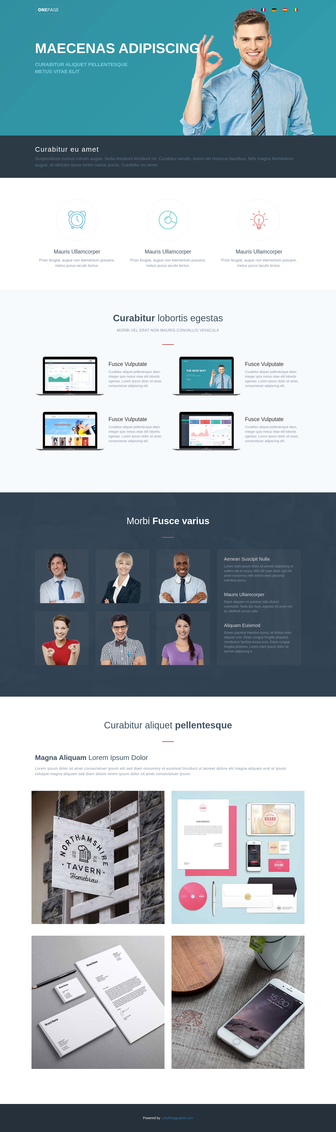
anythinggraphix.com (178, 1118)
